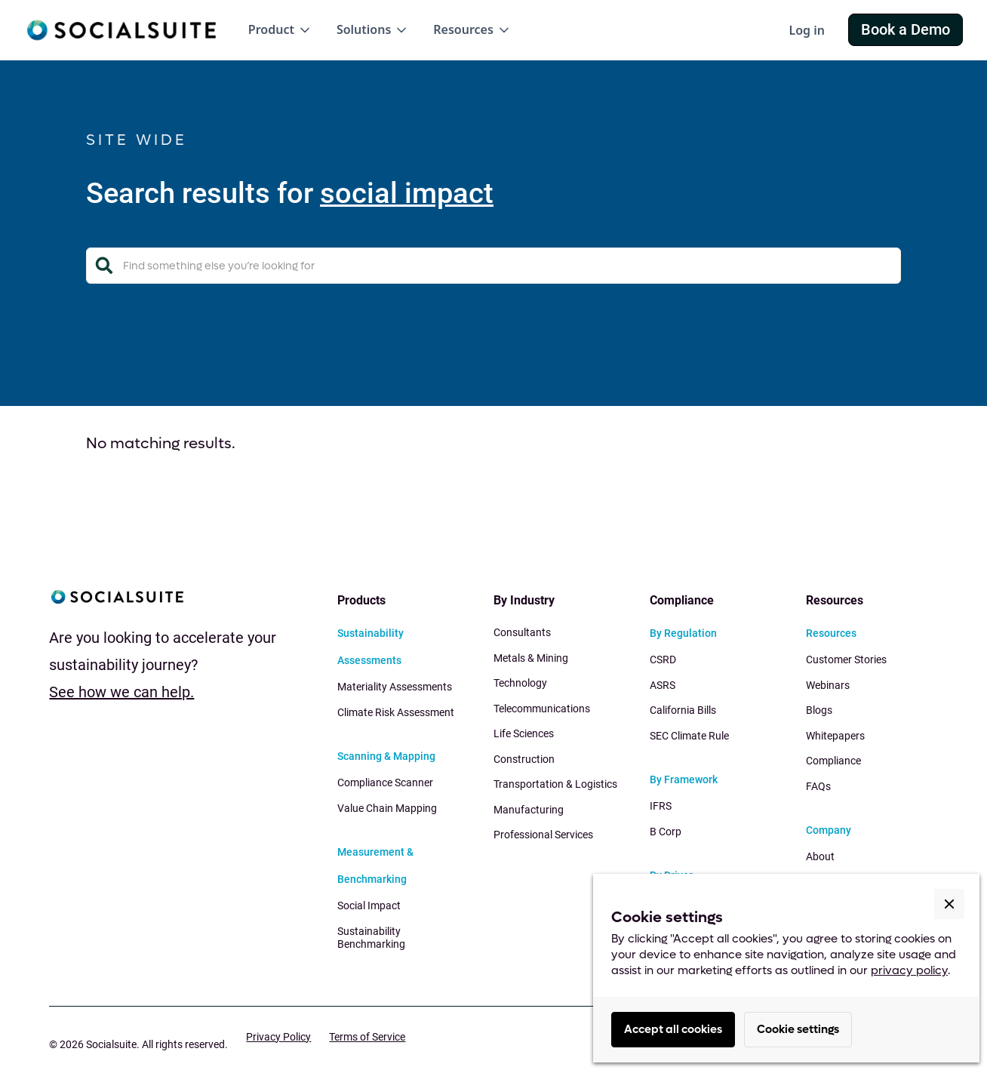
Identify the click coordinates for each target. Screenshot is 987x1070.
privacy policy (909, 970)
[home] (121, 30)
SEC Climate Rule (689, 736)
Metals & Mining (531, 658)
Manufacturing (529, 810)
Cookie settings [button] (798, 1029)
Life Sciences (524, 733)
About (820, 856)
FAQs (818, 786)
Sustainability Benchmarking (371, 938)
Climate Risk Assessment (395, 712)
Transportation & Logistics (555, 784)
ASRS (662, 685)
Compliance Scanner (385, 782)
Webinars (828, 685)
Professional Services (543, 835)
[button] (280, 30)
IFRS (661, 806)
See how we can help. (121, 692)
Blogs (819, 710)
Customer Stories (846, 659)
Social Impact (369, 905)
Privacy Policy (278, 1037)
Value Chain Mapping (387, 808)
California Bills (683, 710)
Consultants (522, 632)
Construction (524, 759)
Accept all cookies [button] (673, 1029)
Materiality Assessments (394, 687)
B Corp (665, 832)
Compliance (833, 761)
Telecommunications (542, 709)
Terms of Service (367, 1037)
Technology (520, 683)
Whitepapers (835, 736)
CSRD (663, 659)
